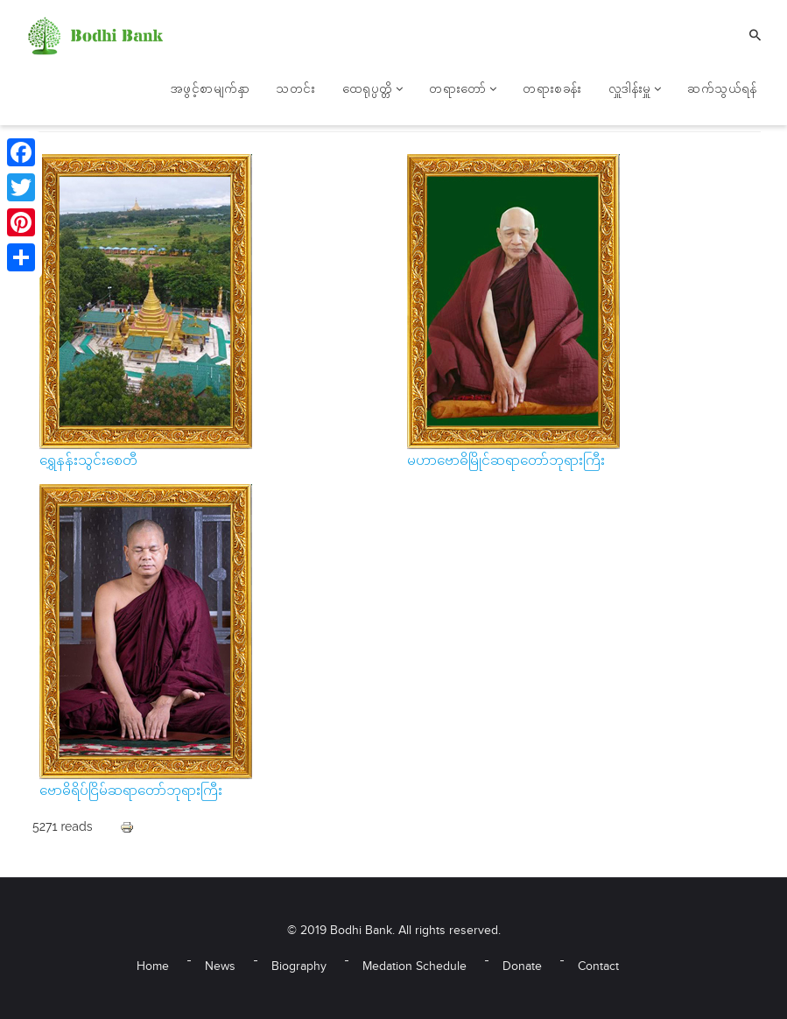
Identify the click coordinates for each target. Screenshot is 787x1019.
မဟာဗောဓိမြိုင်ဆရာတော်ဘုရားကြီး (506, 461)
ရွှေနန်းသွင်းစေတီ (88, 461)
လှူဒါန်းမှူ (635, 90)
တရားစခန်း (552, 90)
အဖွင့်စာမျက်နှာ (210, 90)
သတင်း (296, 90)
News (220, 966)
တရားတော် (462, 90)
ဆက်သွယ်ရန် (721, 90)
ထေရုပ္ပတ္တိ (373, 90)
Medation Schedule (414, 966)
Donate (522, 966)
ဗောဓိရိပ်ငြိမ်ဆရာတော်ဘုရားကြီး (130, 791)
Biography (299, 966)
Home (153, 966)
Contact (598, 966)
